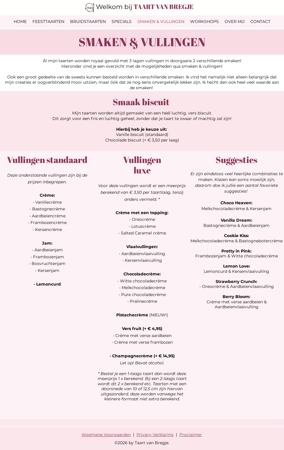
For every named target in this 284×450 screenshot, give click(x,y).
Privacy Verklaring (155, 434)
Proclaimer (190, 434)
